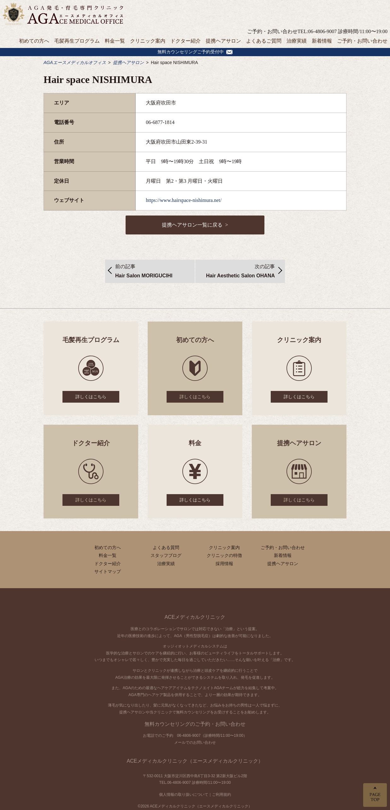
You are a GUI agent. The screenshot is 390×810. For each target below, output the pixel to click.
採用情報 (224, 563)
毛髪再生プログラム (77, 41)
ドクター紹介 (185, 41)
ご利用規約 (221, 794)
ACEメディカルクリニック (195, 617)
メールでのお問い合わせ (195, 742)
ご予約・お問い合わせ (362, 41)
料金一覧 (115, 41)
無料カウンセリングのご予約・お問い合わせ (195, 724)
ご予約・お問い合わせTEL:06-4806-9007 (292, 31)
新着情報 (322, 41)
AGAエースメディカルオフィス (75, 62)
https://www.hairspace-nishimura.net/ (184, 200)
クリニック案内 (147, 41)
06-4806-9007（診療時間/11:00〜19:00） (212, 735)
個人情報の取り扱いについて (183, 794)
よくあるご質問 (263, 41)
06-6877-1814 (160, 122)
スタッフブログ (166, 555)
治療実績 (297, 41)
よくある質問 (166, 547)
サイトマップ (107, 571)
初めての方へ (34, 41)
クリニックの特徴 (224, 555)
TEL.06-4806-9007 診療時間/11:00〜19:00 (195, 782)
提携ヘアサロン (223, 41)
